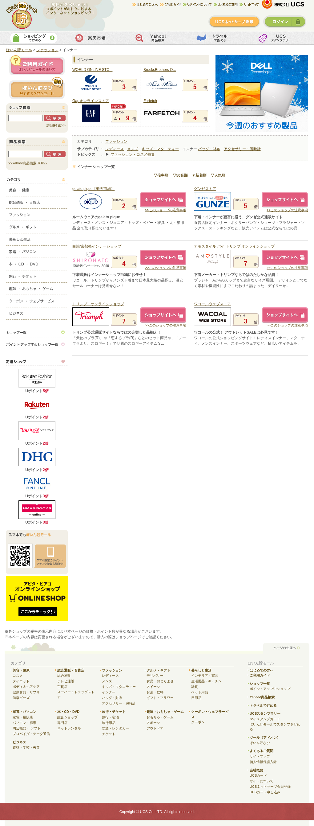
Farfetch (150, 101)
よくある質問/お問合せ (227, 4)
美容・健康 (37, 188)
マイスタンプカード (265, 719)
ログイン (284, 21)
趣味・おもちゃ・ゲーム (37, 287)
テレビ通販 (65, 681)
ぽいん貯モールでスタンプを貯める (275, 726)
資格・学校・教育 (26, 747)
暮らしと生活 (37, 238)
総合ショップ (67, 717)
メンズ (132, 149)
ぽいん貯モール (22, 15)
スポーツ (153, 723)
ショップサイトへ (163, 200)
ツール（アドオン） (265, 737)
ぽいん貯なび (260, 743)
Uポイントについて (198, 4)
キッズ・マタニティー (160, 149)
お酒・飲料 (155, 692)
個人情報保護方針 (263, 762)
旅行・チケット (37, 275)
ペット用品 (199, 692)
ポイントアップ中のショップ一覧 (37, 344)
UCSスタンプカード (279, 37)
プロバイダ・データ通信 (31, 734)
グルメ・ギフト (37, 225)
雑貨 (194, 686)
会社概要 (256, 770)
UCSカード (258, 775)
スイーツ (153, 686)
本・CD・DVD (37, 262)
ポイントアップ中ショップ (270, 689)
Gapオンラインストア (90, 101)
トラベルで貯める (217, 37)
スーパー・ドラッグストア (76, 694)
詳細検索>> (56, 125)
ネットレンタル (69, 728)
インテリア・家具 (204, 675)
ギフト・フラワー (160, 698)
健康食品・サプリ (26, 692)
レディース (114, 149)
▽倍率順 (161, 175)
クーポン (198, 722)
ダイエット (21, 681)
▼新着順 (199, 175)
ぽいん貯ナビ (37, 88)
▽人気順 (218, 175)
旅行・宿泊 (110, 717)
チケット (108, 734)
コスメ (18, 675)
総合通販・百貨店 (37, 201)
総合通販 (64, 675)
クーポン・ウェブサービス (37, 299)
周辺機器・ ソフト (27, 728)
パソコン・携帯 (24, 723)
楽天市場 (95, 37)
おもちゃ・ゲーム (160, 717)
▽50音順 (180, 175)
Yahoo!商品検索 (156, 37)
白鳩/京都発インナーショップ (96, 246)
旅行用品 (108, 723)
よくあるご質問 (261, 751)
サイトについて (261, 781)
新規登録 (234, 21)
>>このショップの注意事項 (165, 210)
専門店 (62, 723)
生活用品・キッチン (206, 681)
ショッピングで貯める (34, 37)
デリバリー (155, 675)
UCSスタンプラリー (265, 713)
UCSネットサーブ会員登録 (270, 786)
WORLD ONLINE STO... (92, 70)
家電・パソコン (37, 250)
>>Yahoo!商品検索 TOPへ (27, 163)
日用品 (196, 698)
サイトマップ (249, 4)
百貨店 (62, 686)
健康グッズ (21, 698)
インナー (108, 692)
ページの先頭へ (286, 648)
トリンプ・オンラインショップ (98, 304)
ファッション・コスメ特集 (133, 154)
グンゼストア (205, 189)
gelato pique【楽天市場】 (93, 189)
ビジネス (37, 312)
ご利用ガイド (171, 4)
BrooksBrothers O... (159, 70)
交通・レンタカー (115, 728)
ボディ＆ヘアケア (26, 686)
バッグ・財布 (209, 149)
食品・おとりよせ (160, 681)
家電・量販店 (23, 717)
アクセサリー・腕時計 (242, 149)
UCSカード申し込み (265, 792)
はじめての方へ (146, 4)
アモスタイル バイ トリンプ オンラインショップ (234, 246)
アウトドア (155, 728)
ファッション (37, 213)
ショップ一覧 (37, 332)
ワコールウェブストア (212, 304)
